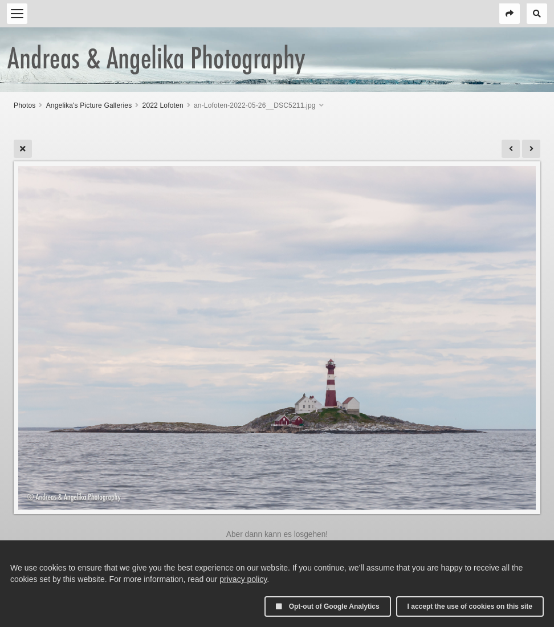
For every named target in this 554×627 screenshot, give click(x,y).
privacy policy (243, 579)
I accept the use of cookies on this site (470, 606)
